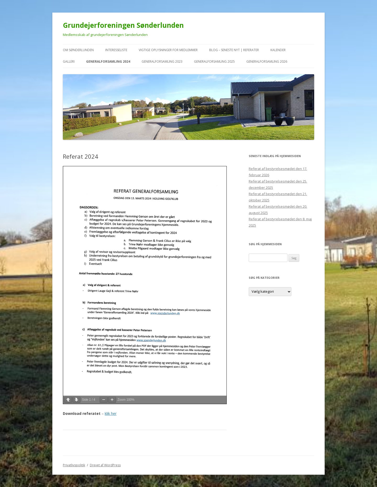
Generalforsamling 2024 (108, 61)
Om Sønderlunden (78, 50)
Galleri (69, 61)
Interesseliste (116, 50)
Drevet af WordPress (105, 465)
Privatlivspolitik (74, 465)
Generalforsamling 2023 (162, 61)
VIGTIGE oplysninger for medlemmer (168, 50)
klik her (111, 413)
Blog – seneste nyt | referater (234, 50)
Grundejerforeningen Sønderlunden (123, 25)
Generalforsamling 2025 (214, 61)
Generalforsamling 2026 (266, 61)
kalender (278, 50)
